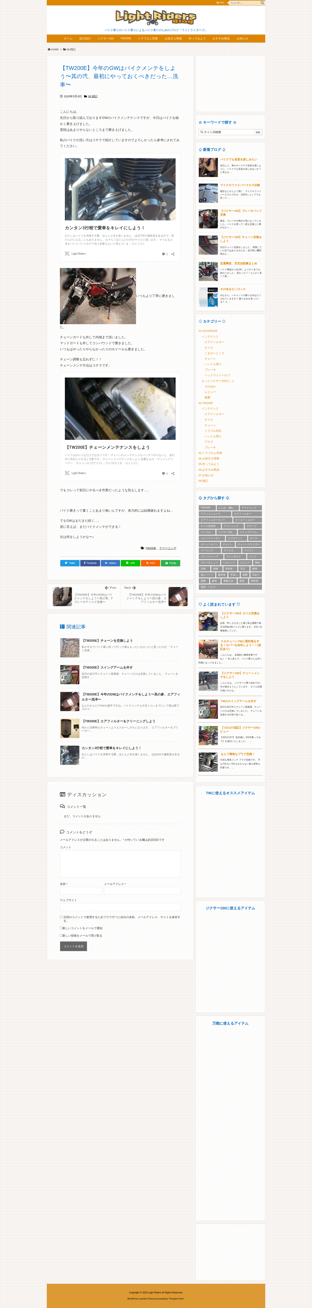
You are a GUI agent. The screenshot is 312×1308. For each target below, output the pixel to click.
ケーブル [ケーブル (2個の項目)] (206, 532)
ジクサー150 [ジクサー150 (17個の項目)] (225, 532)
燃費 (207, 397)
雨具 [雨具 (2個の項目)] (242, 580)
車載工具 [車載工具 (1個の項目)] (228, 580)
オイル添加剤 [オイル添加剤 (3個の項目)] (208, 526)
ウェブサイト (68, 900)
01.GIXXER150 (207, 330)
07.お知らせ (206, 475)
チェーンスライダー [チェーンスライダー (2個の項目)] (249, 544)
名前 (64, 884)
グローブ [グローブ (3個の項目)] (251, 526)
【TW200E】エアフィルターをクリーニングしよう (118, 721)
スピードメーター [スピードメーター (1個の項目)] (210, 538)
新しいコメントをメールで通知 (82, 928)
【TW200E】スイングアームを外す (107, 667)
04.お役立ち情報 (208, 458)
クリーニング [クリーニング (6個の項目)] (231, 526)
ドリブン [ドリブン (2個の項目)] (249, 550)
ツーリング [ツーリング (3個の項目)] (207, 550)
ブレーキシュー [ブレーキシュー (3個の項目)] (209, 562)
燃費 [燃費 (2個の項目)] (245, 574)
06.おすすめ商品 (208, 469)
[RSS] (150, 563)
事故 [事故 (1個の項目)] (257, 562)
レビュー (210, 392)
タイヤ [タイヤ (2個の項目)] (253, 538)
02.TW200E (205, 403)
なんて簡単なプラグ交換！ (238, 754)
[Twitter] (70, 563)
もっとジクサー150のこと (218, 380)
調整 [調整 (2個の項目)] (203, 580)
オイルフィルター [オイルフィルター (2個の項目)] (245, 519)
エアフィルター (214, 342)
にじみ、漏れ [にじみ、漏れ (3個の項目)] (226, 507)
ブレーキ (210, 369)
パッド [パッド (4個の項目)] (252, 556)
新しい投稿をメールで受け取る (82, 935)
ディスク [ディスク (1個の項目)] (229, 550)
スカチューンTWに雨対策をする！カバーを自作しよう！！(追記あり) (240, 645)
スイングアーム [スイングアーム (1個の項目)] (248, 532)
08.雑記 (71, 49)
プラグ (209, 441)
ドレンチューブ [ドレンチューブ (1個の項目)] (209, 556)
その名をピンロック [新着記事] (233, 289)
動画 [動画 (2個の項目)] (254, 568)
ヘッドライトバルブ (217, 375)
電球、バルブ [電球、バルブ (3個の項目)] (208, 587)
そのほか (210, 386)
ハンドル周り (213, 364)
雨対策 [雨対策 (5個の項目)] (254, 580)
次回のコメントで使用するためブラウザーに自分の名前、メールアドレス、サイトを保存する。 (121, 919)
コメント (65, 847)
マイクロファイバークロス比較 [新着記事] (240, 185)
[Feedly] (170, 563)
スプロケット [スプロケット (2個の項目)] (235, 538)
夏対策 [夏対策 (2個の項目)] (221, 574)
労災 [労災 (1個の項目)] (242, 568)
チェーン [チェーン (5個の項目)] (228, 544)
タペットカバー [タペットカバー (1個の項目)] (209, 544)
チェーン (210, 358)
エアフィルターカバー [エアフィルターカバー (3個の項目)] (213, 519)
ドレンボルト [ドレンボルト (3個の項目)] (233, 556)
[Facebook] (90, 563)
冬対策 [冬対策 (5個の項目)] (229, 568)
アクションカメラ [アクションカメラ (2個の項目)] (210, 513)
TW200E (150, 548)
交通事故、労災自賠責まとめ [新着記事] (238, 263)
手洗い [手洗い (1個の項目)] (234, 574)
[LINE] (130, 563)
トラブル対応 (213, 430)
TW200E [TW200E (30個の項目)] (205, 507)
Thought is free (176, 1299)
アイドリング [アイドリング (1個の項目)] (249, 507)
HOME (55, 49)
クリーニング (167, 548)
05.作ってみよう (208, 464)
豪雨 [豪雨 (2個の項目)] (214, 580)
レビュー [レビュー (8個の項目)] (245, 562)
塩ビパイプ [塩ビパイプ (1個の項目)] (207, 574)
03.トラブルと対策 (210, 452)
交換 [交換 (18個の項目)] (203, 568)
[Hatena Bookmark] (110, 563)
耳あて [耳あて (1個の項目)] (256, 574)
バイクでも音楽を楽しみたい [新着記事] (238, 159)
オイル (209, 347)
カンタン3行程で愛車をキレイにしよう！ (112, 748)
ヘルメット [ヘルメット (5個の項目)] (229, 562)
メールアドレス (115, 884)
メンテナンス (210, 336)
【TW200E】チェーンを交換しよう (107, 640)
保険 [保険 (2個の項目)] (215, 568)
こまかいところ (214, 353)
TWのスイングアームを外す (238, 701)
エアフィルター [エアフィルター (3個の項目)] (242, 513)
